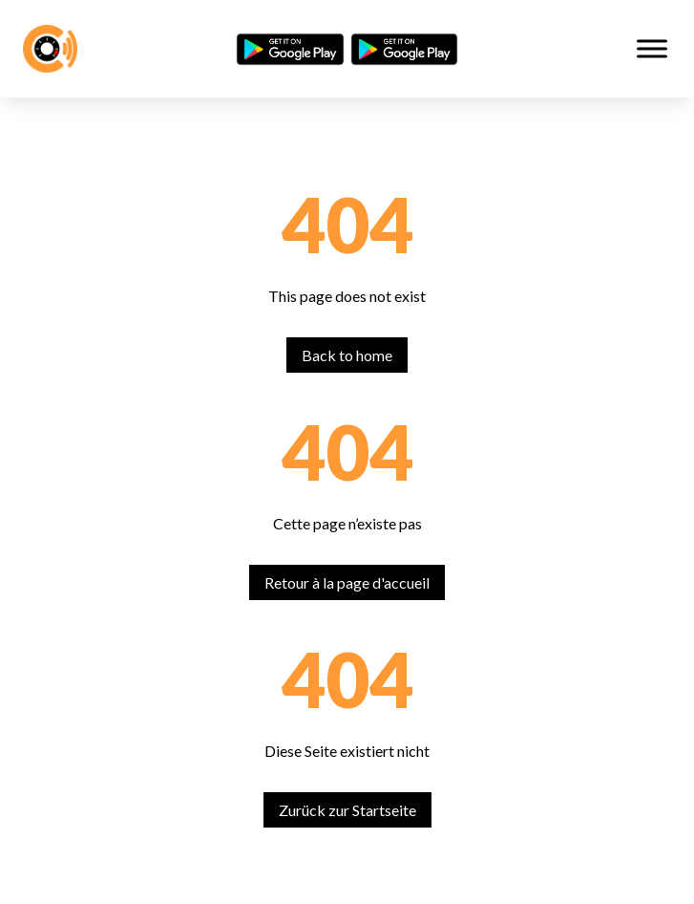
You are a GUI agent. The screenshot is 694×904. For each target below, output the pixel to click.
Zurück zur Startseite (347, 810)
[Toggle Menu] (652, 48)
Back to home (347, 355)
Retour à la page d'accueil (347, 582)
